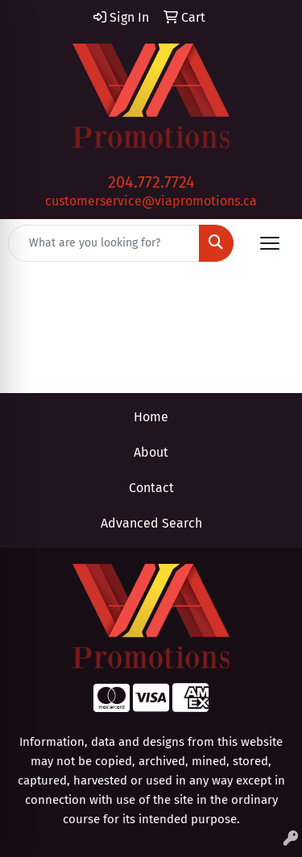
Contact (151, 487)
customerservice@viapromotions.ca (151, 201)
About (151, 452)
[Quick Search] (104, 243)
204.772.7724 (151, 182)
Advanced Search (151, 523)
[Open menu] (270, 243)
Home (151, 416)
